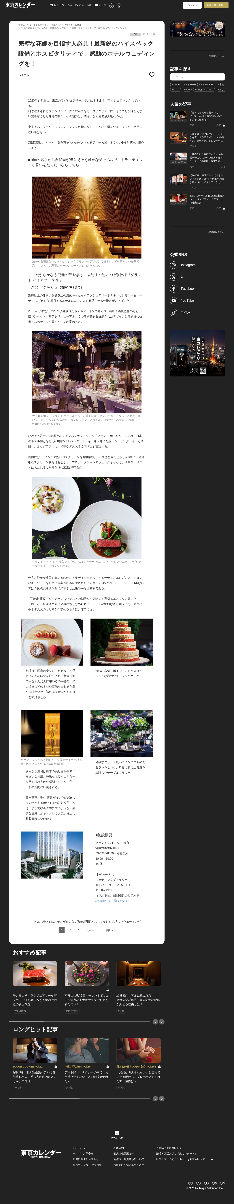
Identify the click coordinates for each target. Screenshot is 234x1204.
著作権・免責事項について (129, 1159)
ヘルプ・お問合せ (83, 1153)
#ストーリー (190, 84)
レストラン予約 (61, 5)
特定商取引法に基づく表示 (129, 1165)
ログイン (192, 5)
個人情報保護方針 (124, 1153)
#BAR (187, 89)
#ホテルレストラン (204, 89)
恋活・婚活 (83, 5)
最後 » (109, 930)
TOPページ (79, 1148)
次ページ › (92, 930)
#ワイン (176, 89)
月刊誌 (100, 5)
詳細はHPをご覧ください (112, 900)
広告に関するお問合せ (86, 1159)
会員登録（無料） (216, 5)
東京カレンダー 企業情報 (87, 1165)
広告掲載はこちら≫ (216, 56)
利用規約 (119, 1148)
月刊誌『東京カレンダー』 (171, 1148)
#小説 (221, 84)
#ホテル (176, 84)
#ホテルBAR (207, 84)
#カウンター (224, 89)
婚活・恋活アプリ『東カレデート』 (176, 1153)
